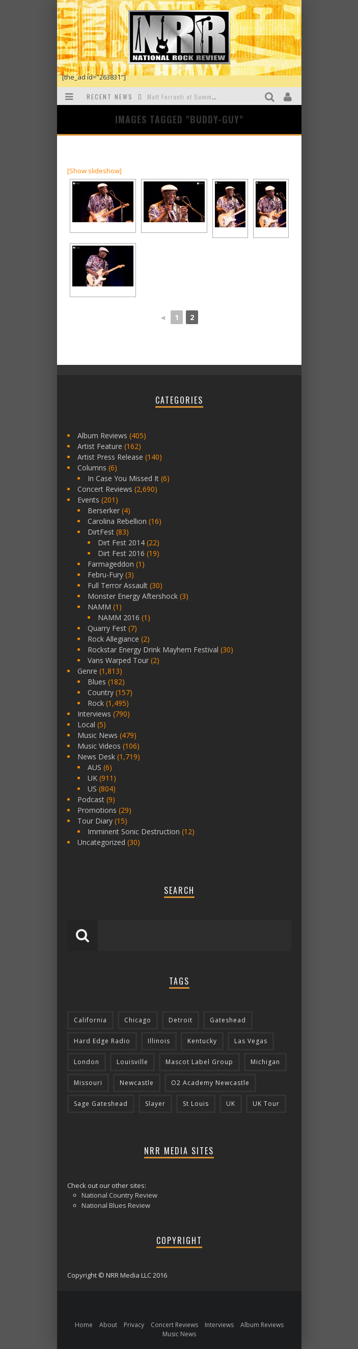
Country (101, 692)
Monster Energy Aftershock (133, 596)
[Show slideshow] (94, 170)
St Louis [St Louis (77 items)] (196, 1103)
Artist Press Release (110, 457)
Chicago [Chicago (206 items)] (137, 1020)
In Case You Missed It (123, 478)
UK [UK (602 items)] (230, 1103)
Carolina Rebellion (117, 521)
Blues (97, 681)
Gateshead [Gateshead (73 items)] (228, 1020)
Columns (91, 467)
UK (92, 778)
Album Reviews (102, 435)
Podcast (90, 799)
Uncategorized (101, 842)
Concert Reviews (104, 489)
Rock (96, 703)
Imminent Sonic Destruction (134, 831)
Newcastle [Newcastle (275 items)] (137, 1082)
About (108, 1324)
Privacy (134, 1324)
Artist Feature (99, 446)
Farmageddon (111, 564)
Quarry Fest (107, 628)
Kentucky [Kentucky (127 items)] (202, 1041)
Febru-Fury (105, 574)
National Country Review (119, 1195)
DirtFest (101, 532)
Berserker (104, 510)
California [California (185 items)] (90, 1020)
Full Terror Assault (118, 585)
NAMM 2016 (119, 617)
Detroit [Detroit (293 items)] (180, 1020)
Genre (87, 671)
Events (88, 500)
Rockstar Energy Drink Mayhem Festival (153, 649)
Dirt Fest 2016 (121, 553)
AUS (94, 767)
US (92, 788)
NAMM (99, 607)
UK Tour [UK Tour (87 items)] (266, 1103)
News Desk (96, 756)
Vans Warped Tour (118, 660)
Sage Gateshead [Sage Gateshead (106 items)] (101, 1103)
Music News (97, 735)
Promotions (97, 810)
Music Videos (99, 746)
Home (84, 1324)
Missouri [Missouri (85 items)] (88, 1082)
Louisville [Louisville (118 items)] (132, 1061)
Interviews (94, 714)
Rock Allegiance (113, 639)
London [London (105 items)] (86, 1061)
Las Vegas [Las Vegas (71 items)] (250, 1041)
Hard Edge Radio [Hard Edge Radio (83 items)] (102, 1041)
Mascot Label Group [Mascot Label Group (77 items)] (199, 1061)
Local (86, 724)
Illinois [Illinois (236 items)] (159, 1041)
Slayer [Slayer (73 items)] (155, 1103)
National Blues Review (115, 1205)
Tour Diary (95, 821)
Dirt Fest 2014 (121, 542)
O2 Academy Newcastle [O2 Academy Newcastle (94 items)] (210, 1082)
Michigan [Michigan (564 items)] (265, 1061)
